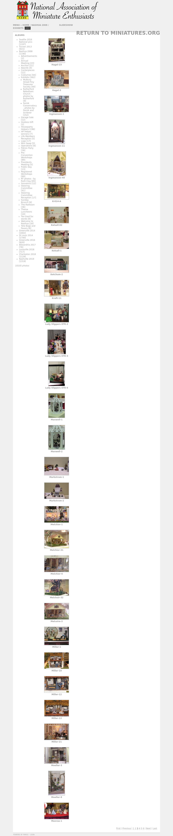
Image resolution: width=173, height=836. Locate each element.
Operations (26, 146)
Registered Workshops (26, 173)
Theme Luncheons (26, 210)
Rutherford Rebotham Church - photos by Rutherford (28, 94)
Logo (23, 141)
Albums (19, 35)
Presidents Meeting (26, 163)
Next (148, 828)
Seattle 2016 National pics (25, 40)
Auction (25, 65)
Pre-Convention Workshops (27, 155)
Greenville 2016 (27, 240)
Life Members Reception (28, 137)
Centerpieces (27, 70)
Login (32, 834)
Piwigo (25, 834)
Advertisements (29, 56)
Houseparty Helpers (27, 128)
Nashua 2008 (39, 25)
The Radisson (28, 205)
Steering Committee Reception (26, 195)
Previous (126, 828)
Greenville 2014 (27, 230)
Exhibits (18, 28)
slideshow (66, 25)
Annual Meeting (25, 62)
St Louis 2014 (26, 235)
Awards (24, 68)
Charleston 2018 (27, 254)
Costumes (26, 75)
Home (25, 25)
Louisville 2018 (26, 249)
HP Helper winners (26, 132)
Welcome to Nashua (27, 222)
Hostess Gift (27, 122)
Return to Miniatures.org (118, 33)
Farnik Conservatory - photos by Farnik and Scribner (30, 108)
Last (155, 828)
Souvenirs (26, 183)
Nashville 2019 (26, 259)
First (118, 828)
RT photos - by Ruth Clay (28, 180)
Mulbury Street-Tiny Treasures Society (28, 83)
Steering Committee (26, 187)
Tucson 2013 (25, 46)
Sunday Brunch (25, 201)
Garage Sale (27, 117)
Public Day (26, 167)
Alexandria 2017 (27, 245)
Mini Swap (26, 143)
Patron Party (27, 148)
